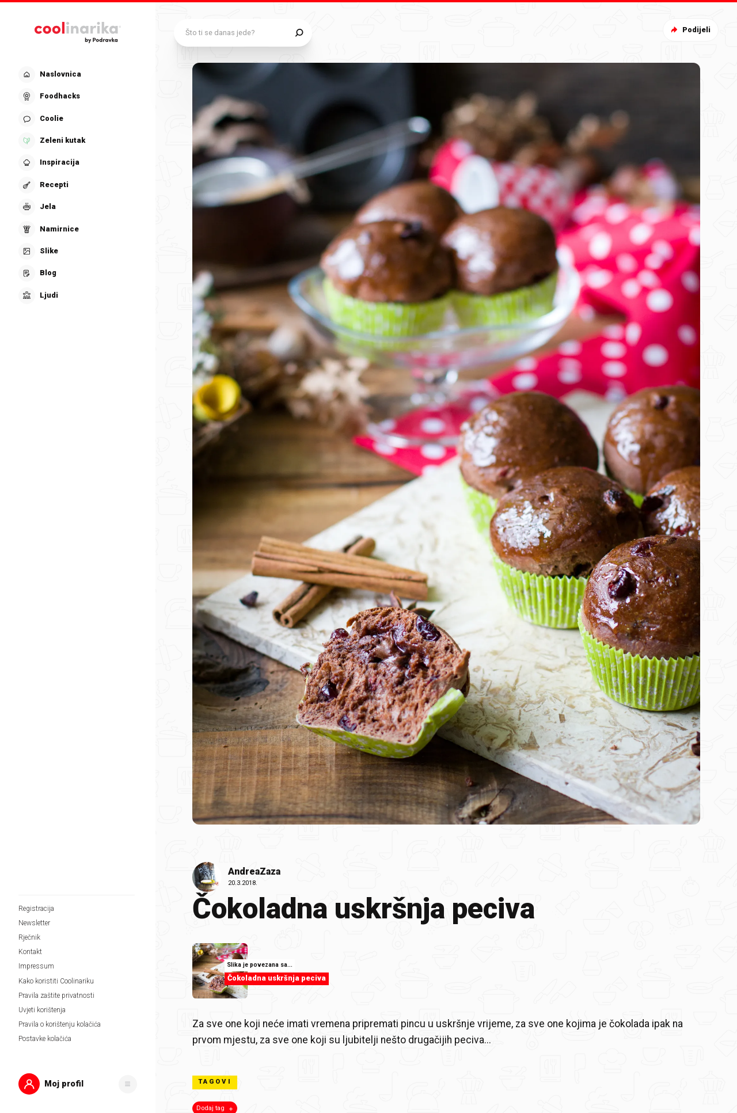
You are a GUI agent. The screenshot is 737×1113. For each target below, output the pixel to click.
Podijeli (689, 29)
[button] (78, 1084)
